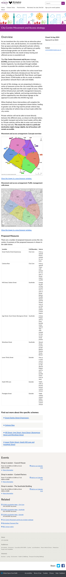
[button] (22, 418)
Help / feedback (60, 573)
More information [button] (8, 470)
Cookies (45, 573)
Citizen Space (7, 573)
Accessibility (28, 573)
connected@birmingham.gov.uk (53, 50)
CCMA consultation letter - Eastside (12, 514)
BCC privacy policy (7, 526)
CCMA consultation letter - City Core (12, 504)
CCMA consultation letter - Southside (12, 509)
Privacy (52, 573)
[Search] (63, 3)
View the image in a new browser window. (16, 178)
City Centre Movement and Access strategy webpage (17, 519)
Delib (15, 573)
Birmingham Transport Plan (9, 523)
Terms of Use (37, 573)
